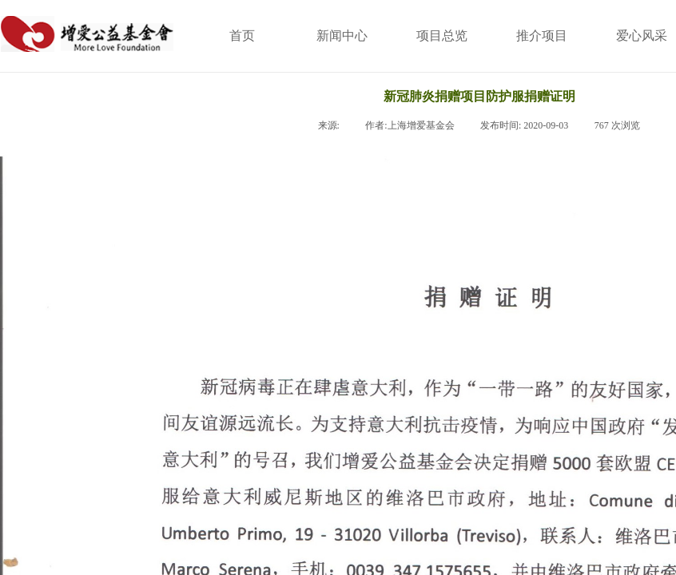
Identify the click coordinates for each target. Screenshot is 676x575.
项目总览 (441, 35)
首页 (242, 35)
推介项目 (541, 35)
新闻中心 (342, 35)
